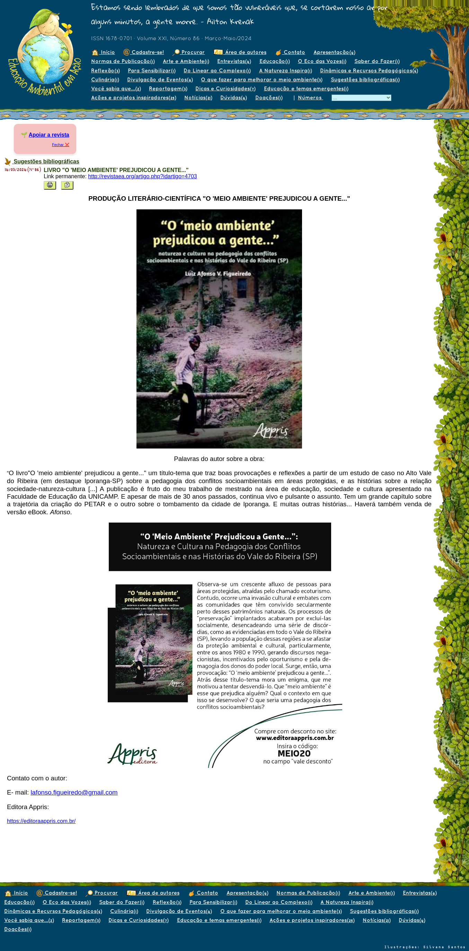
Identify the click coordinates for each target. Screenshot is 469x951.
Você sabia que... (116, 88)
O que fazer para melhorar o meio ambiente (261, 79)
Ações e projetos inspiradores (133, 97)
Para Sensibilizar (151, 70)
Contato (290, 52)
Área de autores (239, 52)
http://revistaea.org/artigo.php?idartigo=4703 (142, 176)
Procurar (188, 52)
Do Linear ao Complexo (217, 70)
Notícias (198, 97)
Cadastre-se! (143, 52)
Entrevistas (234, 61)
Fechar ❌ (60, 145)
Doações (268, 97)
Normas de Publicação (122, 61)
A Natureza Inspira (285, 70)
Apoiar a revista (49, 135)
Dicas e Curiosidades (225, 88)
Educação (274, 61)
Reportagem (168, 88)
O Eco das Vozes (322, 61)
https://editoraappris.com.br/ (41, 821)
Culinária (105, 79)
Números (310, 97)
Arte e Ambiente (186, 61)
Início (103, 52)
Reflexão (105, 70)
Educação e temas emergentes (306, 88)
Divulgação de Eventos (160, 79)
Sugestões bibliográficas (365, 79)
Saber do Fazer (376, 61)
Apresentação (334, 52)
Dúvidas (233, 97)
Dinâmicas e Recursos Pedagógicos (369, 70)
